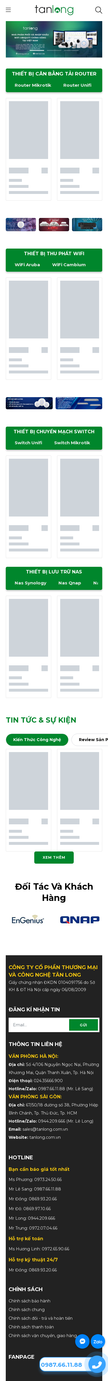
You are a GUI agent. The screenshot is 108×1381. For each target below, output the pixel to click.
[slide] (54, 39)
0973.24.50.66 (48, 1179)
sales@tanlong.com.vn (45, 1129)
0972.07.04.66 (43, 1228)
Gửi (83, 1025)
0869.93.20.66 (43, 1199)
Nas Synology (30, 583)
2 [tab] (54, 50)
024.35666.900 (48, 1080)
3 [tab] (71, 50)
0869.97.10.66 (37, 1208)
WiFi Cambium (69, 264)
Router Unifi (77, 85)
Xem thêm (54, 857)
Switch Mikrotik (72, 442)
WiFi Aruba (27, 264)
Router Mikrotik (33, 85)
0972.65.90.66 (55, 1249)
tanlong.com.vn (45, 1137)
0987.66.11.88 (51, 1088)
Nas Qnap (69, 583)
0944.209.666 (51, 1121)
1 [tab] (37, 50)
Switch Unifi (28, 442)
